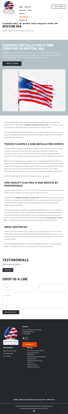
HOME (21, 7)
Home (4, 31)
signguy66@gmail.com (28, 332)
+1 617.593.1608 (26, 334)
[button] (26, 10)
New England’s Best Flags (33, 406)
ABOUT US (28, 7)
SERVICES (23, 10)
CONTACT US (23, 20)
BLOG (30, 10)
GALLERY (22, 14)
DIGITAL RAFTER (43, 408)
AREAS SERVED (24, 17)
